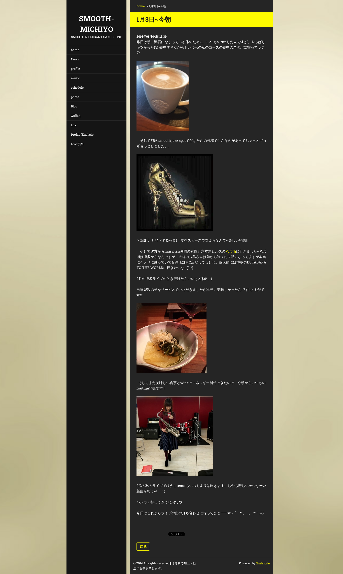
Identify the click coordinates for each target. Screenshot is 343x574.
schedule (77, 87)
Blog (74, 106)
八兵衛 (231, 251)
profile (75, 69)
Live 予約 (77, 144)
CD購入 (76, 116)
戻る (143, 546)
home (75, 50)
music (75, 78)
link (74, 125)
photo (75, 97)
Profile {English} (82, 134)
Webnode (263, 563)
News (75, 59)
